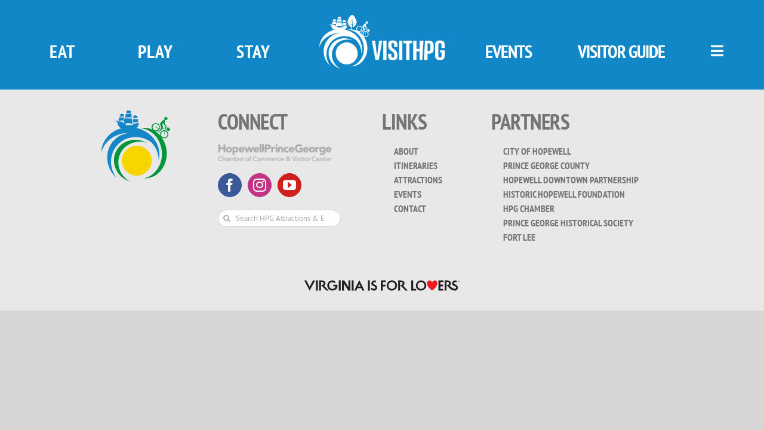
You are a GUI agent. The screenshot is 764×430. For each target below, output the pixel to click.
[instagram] (260, 185)
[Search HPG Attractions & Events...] (279, 218)
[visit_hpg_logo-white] (382, 20)
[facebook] (230, 185)
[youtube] (289, 185)
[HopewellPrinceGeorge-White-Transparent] (274, 149)
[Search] (226, 218)
